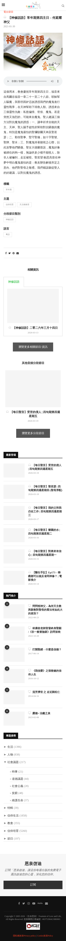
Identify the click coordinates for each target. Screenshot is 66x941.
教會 (10, 823)
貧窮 (15, 793)
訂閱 (33, 884)
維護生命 (17, 800)
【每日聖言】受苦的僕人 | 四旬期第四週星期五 (44, 466)
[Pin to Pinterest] (13, 253)
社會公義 (17, 786)
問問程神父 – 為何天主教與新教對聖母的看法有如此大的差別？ (45, 609)
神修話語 (10, 220)
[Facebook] (19, 903)
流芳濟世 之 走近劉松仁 (44, 691)
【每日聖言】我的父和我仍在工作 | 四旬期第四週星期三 (45, 511)
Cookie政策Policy (45, 936)
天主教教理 (24, 205)
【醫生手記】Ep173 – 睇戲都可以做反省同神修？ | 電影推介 (45, 576)
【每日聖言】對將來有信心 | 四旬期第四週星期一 (44, 552)
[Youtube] (33, 903)
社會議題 (13, 762)
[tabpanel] (33, 311)
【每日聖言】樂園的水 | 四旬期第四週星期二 (44, 531)
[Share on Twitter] (9, 253)
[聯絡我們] (46, 903)
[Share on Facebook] (6, 253)
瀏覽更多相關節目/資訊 (32, 346)
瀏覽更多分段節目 (33, 433)
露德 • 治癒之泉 (39, 713)
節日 (10, 838)
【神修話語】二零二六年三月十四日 (33, 327)
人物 (10, 754)
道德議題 (17, 778)
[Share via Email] (17, 253)
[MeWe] (40, 904)
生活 (10, 746)
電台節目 (8, 12)
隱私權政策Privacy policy (24, 936)
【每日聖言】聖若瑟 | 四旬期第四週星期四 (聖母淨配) (45, 488)
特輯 (10, 807)
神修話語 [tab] (13, 281)
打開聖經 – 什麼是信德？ (44, 649)
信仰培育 (10, 205)
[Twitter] (23, 903)
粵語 (8, 234)
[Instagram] (28, 903)
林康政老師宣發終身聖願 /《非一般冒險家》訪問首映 (44, 629)
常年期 (9, 190)
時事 (15, 771)
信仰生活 (13, 815)
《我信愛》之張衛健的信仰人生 (44, 672)
